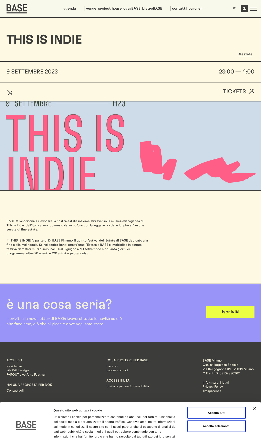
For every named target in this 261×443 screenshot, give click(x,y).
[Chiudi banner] (254, 390)
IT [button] (234, 8)
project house (110, 8)
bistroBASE (152, 8)
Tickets (234, 92)
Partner (112, 366)
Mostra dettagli (214, 435)
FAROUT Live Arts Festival (26, 374)
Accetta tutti (217, 394)
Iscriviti (230, 311)
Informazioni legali (216, 382)
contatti (179, 8)
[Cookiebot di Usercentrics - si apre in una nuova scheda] (26, 435)
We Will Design (18, 370)
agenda (69, 8)
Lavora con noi (117, 370)
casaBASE (131, 8)
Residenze (14, 366)
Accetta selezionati (216, 408)
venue (91, 8)
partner (195, 8)
